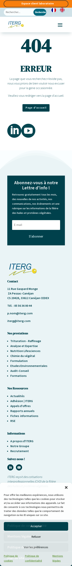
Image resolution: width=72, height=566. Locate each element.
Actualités (17, 396)
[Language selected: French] (59, 10)
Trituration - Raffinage (25, 341)
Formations (18, 376)
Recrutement (19, 451)
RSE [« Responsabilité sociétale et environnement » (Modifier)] (12, 421)
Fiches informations (24, 416)
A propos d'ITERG (21, 441)
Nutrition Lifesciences (25, 351)
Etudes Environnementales (28, 366)
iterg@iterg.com (19, 321)
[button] (66, 487)
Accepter (36, 526)
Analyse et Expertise (24, 346)
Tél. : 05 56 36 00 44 (19, 306)
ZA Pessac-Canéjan (20, 293)
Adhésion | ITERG (21, 401)
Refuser (36, 537)
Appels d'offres (20, 406)
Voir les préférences (36, 547)
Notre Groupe (19, 446)
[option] (63, 10)
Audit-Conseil (19, 371)
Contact (12, 281)
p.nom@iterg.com (20, 313)
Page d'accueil (36, 108)
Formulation (19, 361)
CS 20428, (14, 298)
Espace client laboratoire (38, 4)
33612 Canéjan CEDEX (35, 298)
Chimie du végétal (22, 356)
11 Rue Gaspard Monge (22, 289)
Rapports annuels (22, 411)
